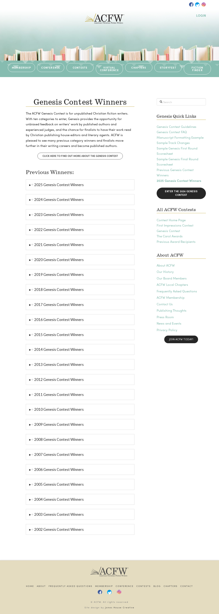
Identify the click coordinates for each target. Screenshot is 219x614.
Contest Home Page (171, 220)
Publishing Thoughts (171, 310)
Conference (125, 586)
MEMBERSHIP (21, 67)
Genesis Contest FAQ (172, 132)
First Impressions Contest (175, 225)
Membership (104, 586)
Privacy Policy (167, 330)
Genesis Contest (168, 230)
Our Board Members (172, 278)
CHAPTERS (138, 67)
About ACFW (166, 265)
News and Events (169, 323)
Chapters (171, 586)
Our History (165, 271)
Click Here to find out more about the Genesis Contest (80, 156)
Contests (143, 586)
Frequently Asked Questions (177, 291)
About (41, 586)
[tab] (80, 185)
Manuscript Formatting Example (180, 137)
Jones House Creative (119, 607)
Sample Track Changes (173, 142)
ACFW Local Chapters (172, 284)
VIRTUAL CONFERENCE (109, 69)
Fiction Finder (197, 69)
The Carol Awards (170, 236)
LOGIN (201, 15)
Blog (157, 586)
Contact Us (165, 304)
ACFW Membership (171, 297)
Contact (186, 586)
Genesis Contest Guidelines (176, 126)
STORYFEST (168, 67)
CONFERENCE (50, 67)
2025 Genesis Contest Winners (179, 180)
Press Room (165, 317)
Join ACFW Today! (181, 339)
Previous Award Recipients (176, 241)
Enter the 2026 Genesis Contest (181, 193)
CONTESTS (80, 67)
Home (30, 586)
